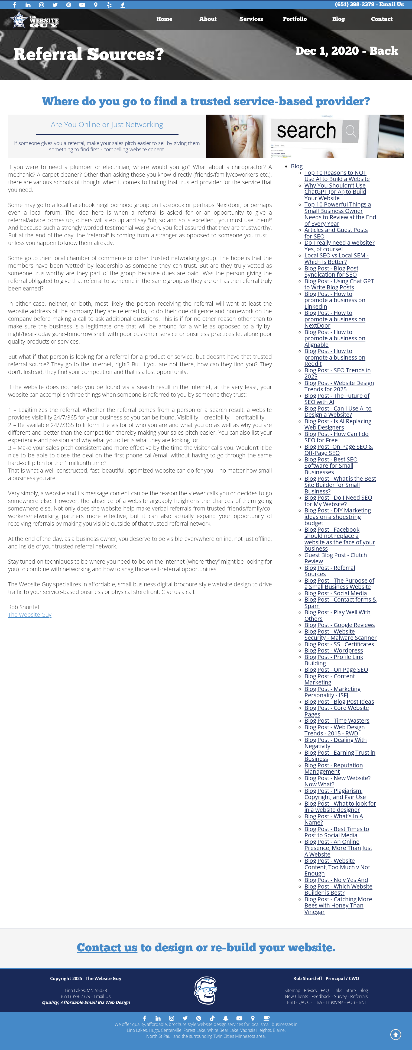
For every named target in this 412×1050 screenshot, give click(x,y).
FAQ (325, 990)
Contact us (107, 948)
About (208, 19)
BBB (291, 1002)
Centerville (171, 1030)
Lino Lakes (137, 1030)
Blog (338, 19)
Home (165, 19)
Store (351, 990)
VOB (351, 1002)
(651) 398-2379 (354, 5)
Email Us (391, 5)
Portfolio (295, 19)
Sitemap (292, 990)
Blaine (279, 1030)
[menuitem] (164, 19)
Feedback (321, 996)
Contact (382, 19)
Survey (340, 996)
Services (252, 19)
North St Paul (158, 1036)
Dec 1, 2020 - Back (347, 52)
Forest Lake (194, 1030)
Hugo (154, 1030)
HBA (317, 1002)
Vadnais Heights (255, 1030)
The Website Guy (29, 614)
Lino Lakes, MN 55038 (86, 990)
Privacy (310, 990)
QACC (304, 1002)
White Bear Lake (222, 1030)
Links (337, 990)
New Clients (296, 996)
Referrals (359, 996)
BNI (362, 1002)
